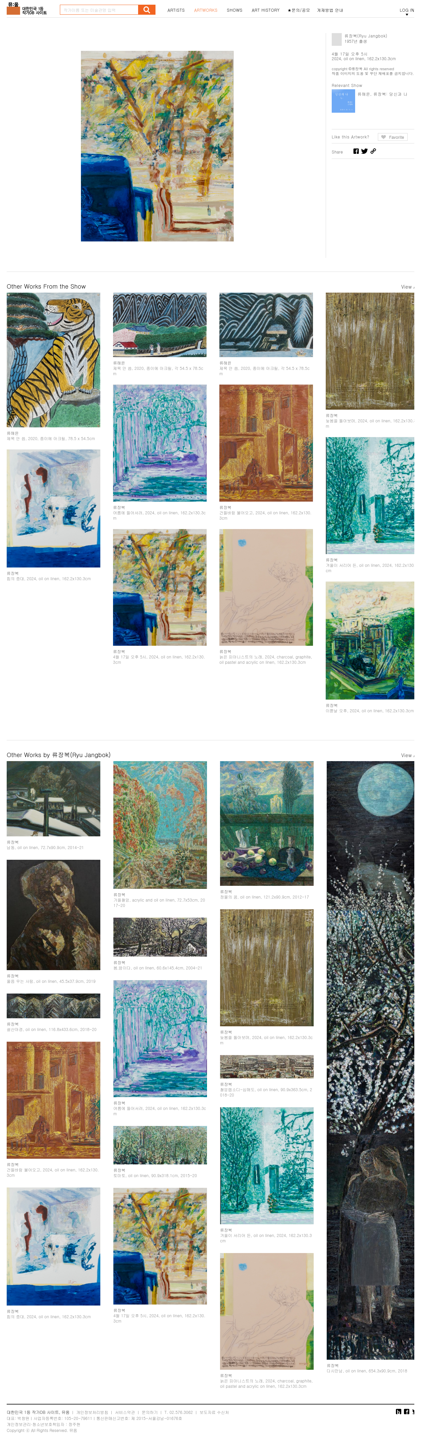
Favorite (396, 137)
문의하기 (150, 1412)
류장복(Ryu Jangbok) (366, 35)
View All (410, 286)
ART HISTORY (266, 10)
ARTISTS (176, 10)
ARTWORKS (206, 10)
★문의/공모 (299, 10)
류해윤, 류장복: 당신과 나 (382, 94)
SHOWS (234, 10)
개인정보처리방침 (92, 1412)
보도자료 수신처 (214, 1412)
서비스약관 (125, 1412)
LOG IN (407, 10)
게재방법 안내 (330, 10)
